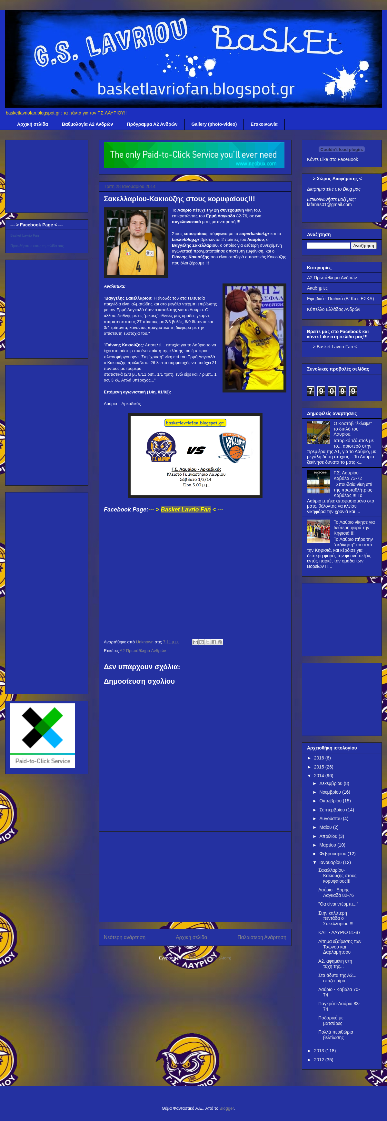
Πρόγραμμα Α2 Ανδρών (152, 124)
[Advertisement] (195, 877)
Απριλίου (329, 836)
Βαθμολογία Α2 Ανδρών (87, 124)
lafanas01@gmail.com (329, 204)
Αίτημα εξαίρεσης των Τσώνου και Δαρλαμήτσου (340, 947)
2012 (319, 1059)
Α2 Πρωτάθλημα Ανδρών (143, 650)
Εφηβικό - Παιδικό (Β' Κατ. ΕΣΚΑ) (340, 298)
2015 (319, 766)
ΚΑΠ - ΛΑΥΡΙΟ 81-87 (339, 932)
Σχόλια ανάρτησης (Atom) (207, 958)
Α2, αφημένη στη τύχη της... (335, 963)
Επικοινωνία (264, 124)
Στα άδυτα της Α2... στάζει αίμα (337, 978)
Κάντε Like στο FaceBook (332, 159)
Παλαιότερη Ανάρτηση (261, 937)
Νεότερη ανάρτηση (124, 937)
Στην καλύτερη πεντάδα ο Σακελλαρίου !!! (335, 918)
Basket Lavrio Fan (24, 235)
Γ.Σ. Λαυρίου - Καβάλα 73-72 (348, 475)
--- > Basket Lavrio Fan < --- (335, 346)
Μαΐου (326, 827)
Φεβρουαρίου (333, 853)
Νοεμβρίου (330, 792)
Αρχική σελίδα (32, 124)
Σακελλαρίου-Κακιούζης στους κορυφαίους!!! (337, 876)
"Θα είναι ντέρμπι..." (338, 904)
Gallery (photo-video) (214, 124)
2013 (319, 1050)
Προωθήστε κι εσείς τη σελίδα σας (37, 246)
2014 (319, 775)
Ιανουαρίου (331, 862)
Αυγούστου (331, 818)
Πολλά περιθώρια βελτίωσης (335, 1034)
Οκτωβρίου (331, 800)
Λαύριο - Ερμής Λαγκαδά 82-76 (336, 892)
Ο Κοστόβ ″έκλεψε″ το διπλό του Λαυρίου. (353, 429)
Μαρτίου (328, 845)
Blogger (227, 1108)
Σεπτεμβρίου (332, 809)
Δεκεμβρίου (331, 783)
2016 (319, 757)
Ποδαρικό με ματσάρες (330, 1020)
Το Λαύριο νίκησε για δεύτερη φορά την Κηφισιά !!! (354, 528)
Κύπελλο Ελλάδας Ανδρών (333, 309)
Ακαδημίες (317, 288)
